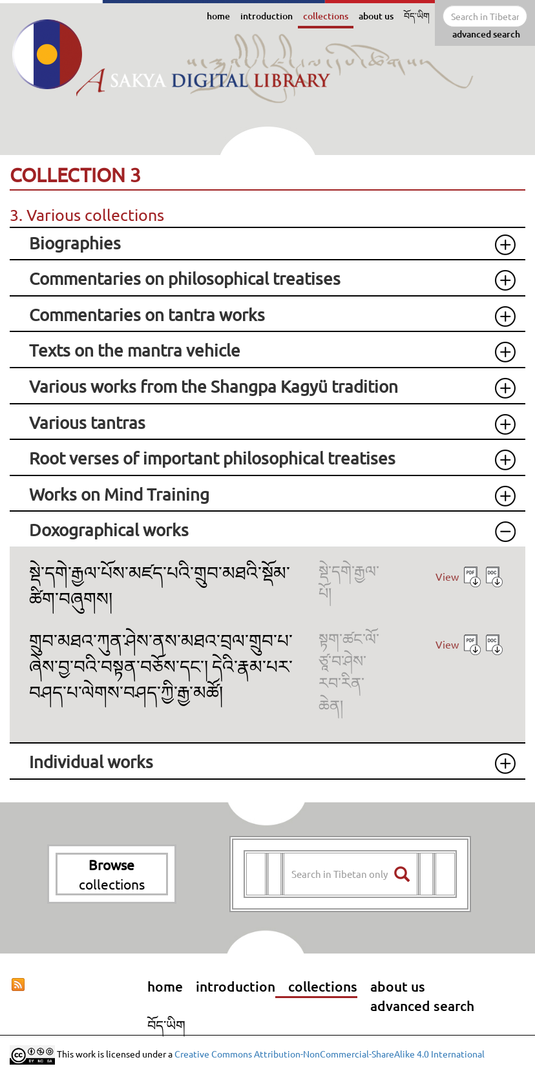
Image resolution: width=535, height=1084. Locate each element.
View (447, 576)
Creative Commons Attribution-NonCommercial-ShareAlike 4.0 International (329, 1053)
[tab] (267, 244)
